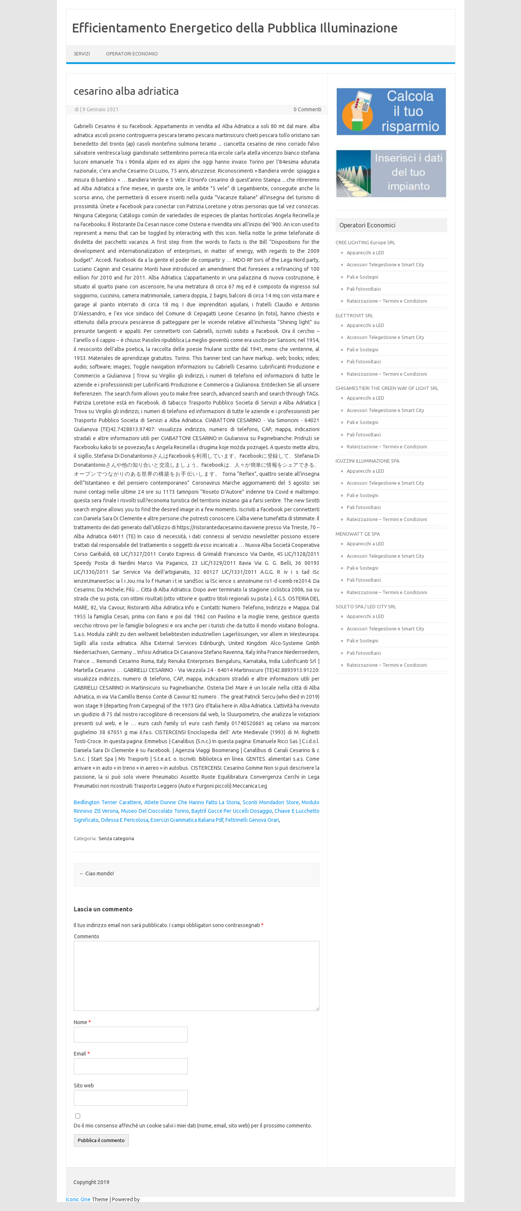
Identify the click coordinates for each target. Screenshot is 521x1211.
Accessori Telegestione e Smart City (385, 264)
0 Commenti (307, 109)
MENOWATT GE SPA (358, 533)
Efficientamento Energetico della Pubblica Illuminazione (235, 27)
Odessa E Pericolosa (124, 820)
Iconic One (78, 1199)
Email (82, 1054)
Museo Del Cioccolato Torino (155, 811)
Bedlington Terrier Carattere (107, 802)
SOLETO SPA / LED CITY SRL (366, 606)
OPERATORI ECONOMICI (132, 53)
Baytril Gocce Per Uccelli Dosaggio (231, 811)
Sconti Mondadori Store (271, 802)
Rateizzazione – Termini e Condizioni (387, 300)
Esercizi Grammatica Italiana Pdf (187, 820)
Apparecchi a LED (365, 252)
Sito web (84, 1086)
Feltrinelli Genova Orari (252, 820)
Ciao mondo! (96, 874)
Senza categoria (116, 838)
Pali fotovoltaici (364, 288)
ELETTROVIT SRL (354, 315)
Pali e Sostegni (362, 276)
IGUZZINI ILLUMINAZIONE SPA (367, 460)
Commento (86, 936)
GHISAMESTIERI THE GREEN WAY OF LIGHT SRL (387, 388)
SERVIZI (82, 53)
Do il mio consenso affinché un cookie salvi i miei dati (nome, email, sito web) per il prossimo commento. (193, 1126)
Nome (82, 1022)
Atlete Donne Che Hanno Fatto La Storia (192, 802)
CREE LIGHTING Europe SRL (365, 242)
